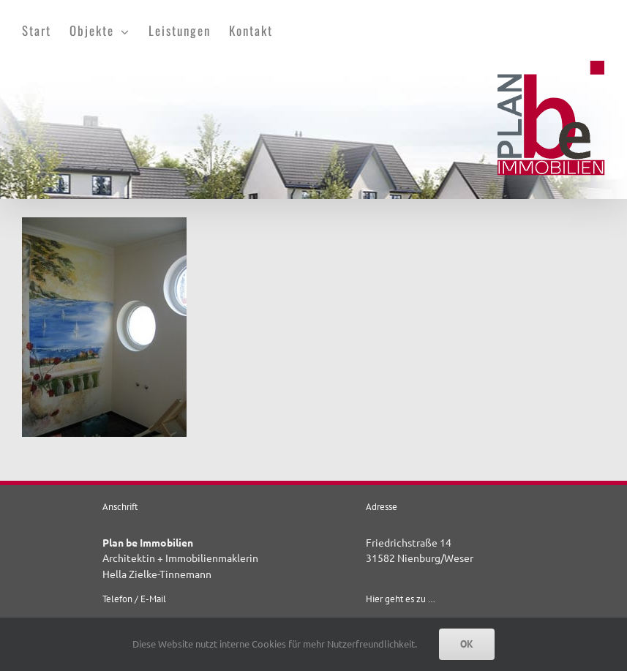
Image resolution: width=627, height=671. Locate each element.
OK (466, 644)
